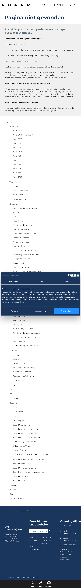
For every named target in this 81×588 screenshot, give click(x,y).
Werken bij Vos (19, 363)
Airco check (18, 221)
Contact (13, 385)
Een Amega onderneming (24, 368)
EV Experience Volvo (21, 446)
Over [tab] (67, 281)
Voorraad (13, 182)
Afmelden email (22, 411)
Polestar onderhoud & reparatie (26, 333)
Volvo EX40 (17, 143)
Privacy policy (66, 555)
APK (14, 217)
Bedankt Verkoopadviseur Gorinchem (29, 459)
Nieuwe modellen (20, 191)
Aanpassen (40, 311)
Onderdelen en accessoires (24, 234)
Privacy (12, 490)
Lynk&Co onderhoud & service (26, 250)
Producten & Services (46, 542)
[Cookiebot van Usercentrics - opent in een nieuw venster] (70, 275)
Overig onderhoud (21, 267)
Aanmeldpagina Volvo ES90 (25, 442)
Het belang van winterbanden (26, 255)
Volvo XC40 (17, 148)
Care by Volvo (18, 325)
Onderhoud (14, 204)
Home (9, 122)
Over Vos (13, 351)
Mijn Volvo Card (19, 320)
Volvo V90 (17, 173)
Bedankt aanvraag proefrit (24, 468)
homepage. (23, 44)
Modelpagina (18, 421)
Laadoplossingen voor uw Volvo (26, 346)
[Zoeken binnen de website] (40, 531)
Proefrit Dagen (19, 450)
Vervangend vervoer (21, 242)
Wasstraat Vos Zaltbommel (24, 376)
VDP (14, 416)
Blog (11, 394)
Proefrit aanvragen (17, 498)
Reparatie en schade (21, 238)
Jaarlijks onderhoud (21, 259)
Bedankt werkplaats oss (23, 425)
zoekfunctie (32, 61)
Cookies (12, 494)
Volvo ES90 (17, 164)
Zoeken (12, 389)
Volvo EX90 (17, 169)
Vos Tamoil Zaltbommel (23, 372)
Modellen (13, 127)
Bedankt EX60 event (21, 481)
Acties (15, 398)
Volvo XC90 (17, 177)
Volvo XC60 (17, 160)
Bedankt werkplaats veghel (25, 433)
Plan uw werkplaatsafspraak (25, 208)
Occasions (17, 186)
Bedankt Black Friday (22, 464)
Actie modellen (19, 199)
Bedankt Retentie (20, 476)
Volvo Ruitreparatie (21, 229)
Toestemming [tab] (14, 281)
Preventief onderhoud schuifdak (27, 272)
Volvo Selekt (18, 195)
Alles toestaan (66, 311)
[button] (50, 531)
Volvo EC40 (17, 139)
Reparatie (17, 213)
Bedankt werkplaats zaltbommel (27, 429)
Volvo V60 (17, 156)
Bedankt (13, 403)
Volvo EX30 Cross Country (24, 135)
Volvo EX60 (17, 152)
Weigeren (14, 311)
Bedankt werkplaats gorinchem (26, 438)
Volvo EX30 (17, 131)
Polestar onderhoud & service (25, 225)
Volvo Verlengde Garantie (24, 329)
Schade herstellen (20, 263)
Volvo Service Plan (20, 246)
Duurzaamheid (19, 380)
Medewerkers (18, 359)
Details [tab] (40, 281)
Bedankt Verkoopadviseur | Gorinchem (33, 454)
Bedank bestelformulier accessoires (28, 472)
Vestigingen (34, 550)
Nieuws (16, 355)
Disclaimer (14, 486)
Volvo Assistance (20, 316)
